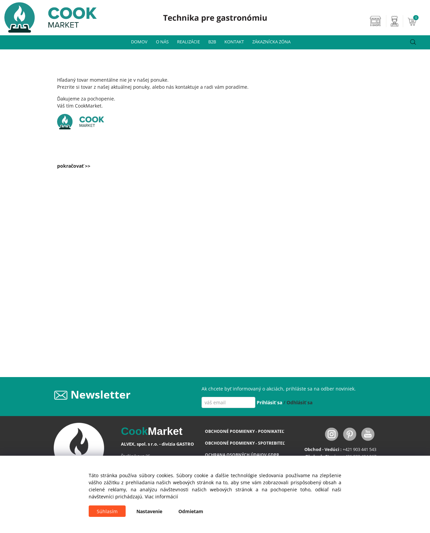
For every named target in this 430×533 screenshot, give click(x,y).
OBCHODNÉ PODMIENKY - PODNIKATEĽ (244, 431)
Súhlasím (107, 511)
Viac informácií (161, 496)
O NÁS (162, 42)
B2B (212, 42)
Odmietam (190, 511)
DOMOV (139, 42)
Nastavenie (149, 511)
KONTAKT (234, 42)
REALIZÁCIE (188, 42)
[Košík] (417, 21)
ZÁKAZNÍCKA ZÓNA (271, 42)
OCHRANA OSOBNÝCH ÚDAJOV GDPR (242, 455)
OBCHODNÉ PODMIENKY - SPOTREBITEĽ (245, 443)
